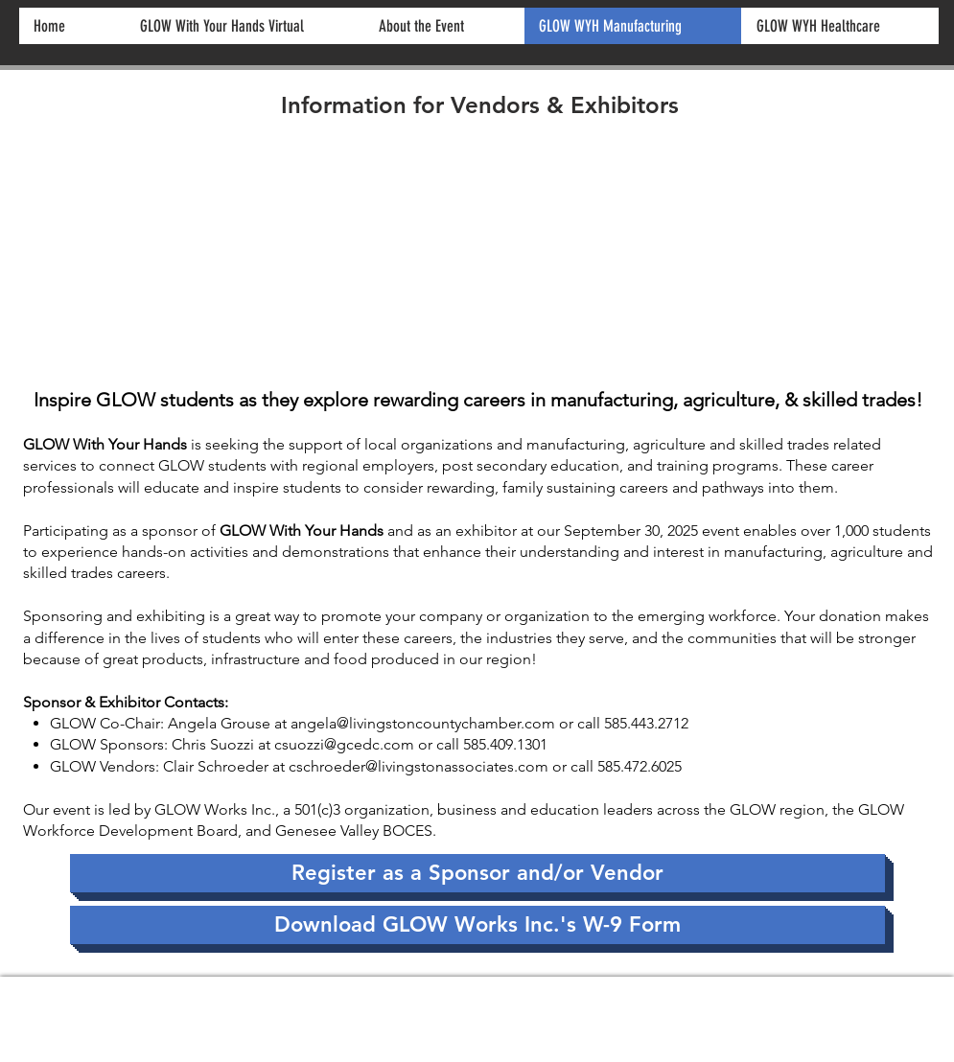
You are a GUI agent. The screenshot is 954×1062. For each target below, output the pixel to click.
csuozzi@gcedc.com (344, 744)
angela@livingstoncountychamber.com (423, 723)
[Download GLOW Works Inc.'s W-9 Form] (477, 925)
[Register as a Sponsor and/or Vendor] (477, 873)
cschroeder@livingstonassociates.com (418, 766)
